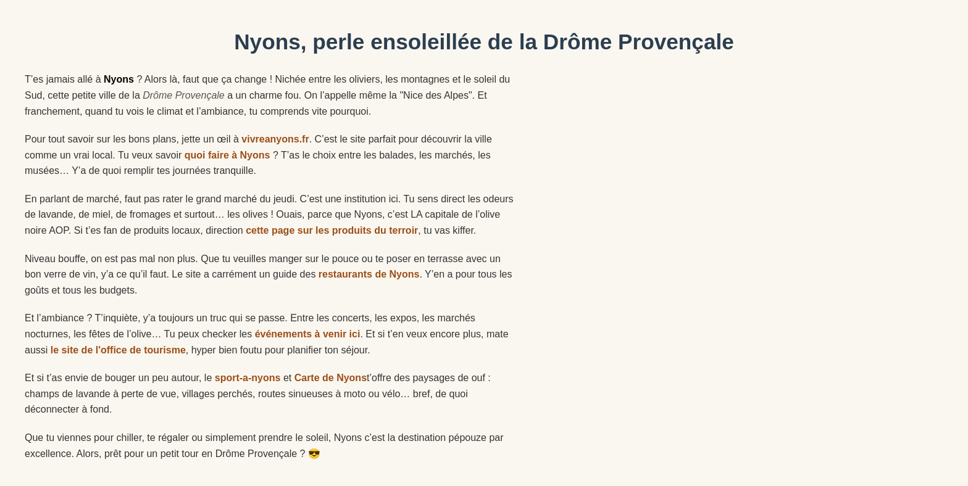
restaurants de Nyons (369, 274)
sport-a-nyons (248, 378)
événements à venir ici (308, 334)
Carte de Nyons (330, 378)
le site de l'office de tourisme (118, 350)
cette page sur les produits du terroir (332, 230)
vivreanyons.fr (275, 139)
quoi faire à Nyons (227, 155)
